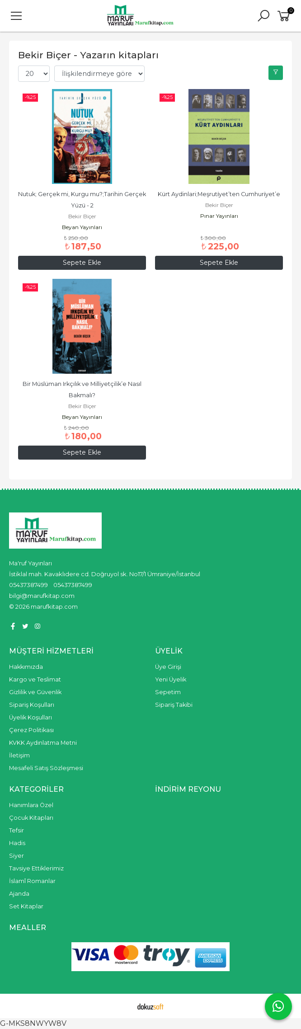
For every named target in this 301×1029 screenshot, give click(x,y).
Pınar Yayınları (219, 215)
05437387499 (28, 584)
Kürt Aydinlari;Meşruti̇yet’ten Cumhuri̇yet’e (219, 194)
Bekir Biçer (82, 216)
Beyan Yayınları (82, 227)
